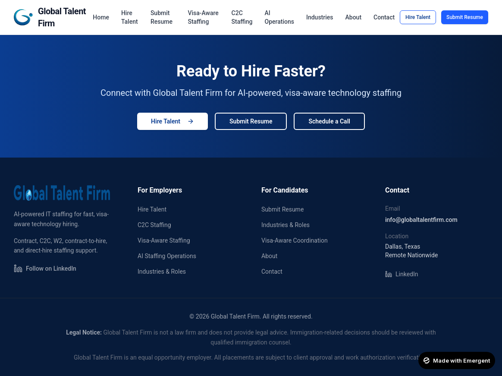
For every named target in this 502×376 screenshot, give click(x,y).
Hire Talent (129, 17)
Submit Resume (162, 17)
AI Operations (279, 17)
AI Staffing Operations (167, 256)
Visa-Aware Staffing (203, 17)
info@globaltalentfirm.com (421, 219)
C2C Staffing (242, 17)
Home (101, 17)
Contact (384, 17)
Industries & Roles (162, 271)
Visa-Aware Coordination (294, 240)
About (353, 17)
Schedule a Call (329, 121)
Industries (319, 17)
